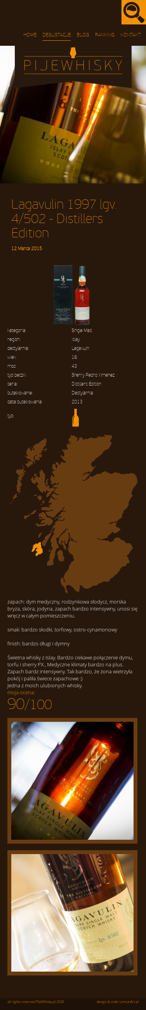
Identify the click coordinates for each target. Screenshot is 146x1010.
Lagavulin (80, 348)
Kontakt (130, 35)
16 (74, 357)
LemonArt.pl (129, 1002)
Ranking (104, 35)
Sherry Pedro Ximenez (93, 375)
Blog (83, 35)
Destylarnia (82, 393)
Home (30, 35)
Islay (76, 339)
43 (74, 366)
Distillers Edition (86, 384)
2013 (77, 402)
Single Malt (82, 330)
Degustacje (56, 35)
